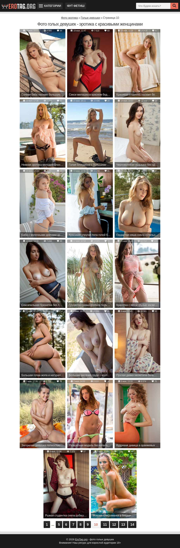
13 (123, 524)
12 (114, 524)
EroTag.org (81, 539)
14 (132, 524)
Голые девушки (90, 17)
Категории (50, 6)
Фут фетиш (75, 6)
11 (105, 524)
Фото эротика (69, 17)
